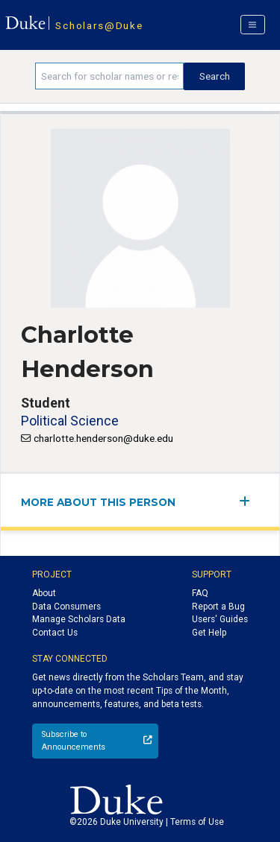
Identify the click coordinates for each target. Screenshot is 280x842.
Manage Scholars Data (78, 619)
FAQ (200, 593)
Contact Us (55, 632)
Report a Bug (218, 606)
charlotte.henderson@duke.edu (103, 438)
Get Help (209, 632)
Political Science (70, 420)
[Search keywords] (109, 76)
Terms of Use (197, 822)
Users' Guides (220, 619)
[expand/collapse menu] (249, 501)
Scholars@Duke (99, 25)
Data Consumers (66, 606)
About (44, 593)
